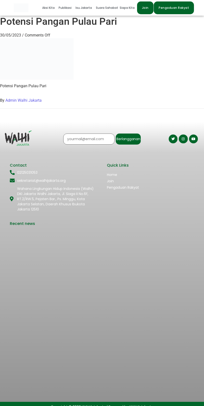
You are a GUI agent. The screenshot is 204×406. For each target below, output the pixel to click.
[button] (49, 8)
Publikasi (65, 8)
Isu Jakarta (84, 8)
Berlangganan (128, 138)
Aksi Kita (48, 8)
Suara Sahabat (107, 8)
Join (110, 181)
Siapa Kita (127, 8)
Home (112, 174)
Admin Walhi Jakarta (23, 100)
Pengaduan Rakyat (123, 187)
